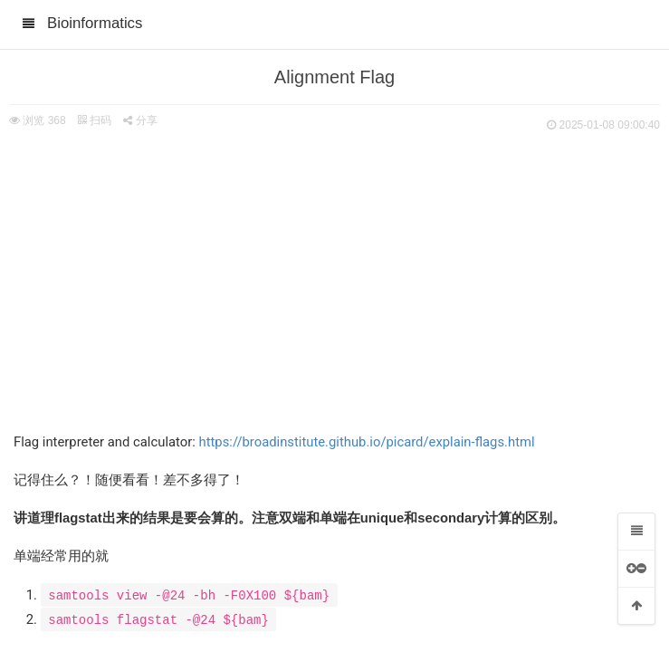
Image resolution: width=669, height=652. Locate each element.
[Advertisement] (334, 271)
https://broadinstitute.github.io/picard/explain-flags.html (366, 442)
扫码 (94, 120)
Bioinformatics (94, 23)
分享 (140, 120)
